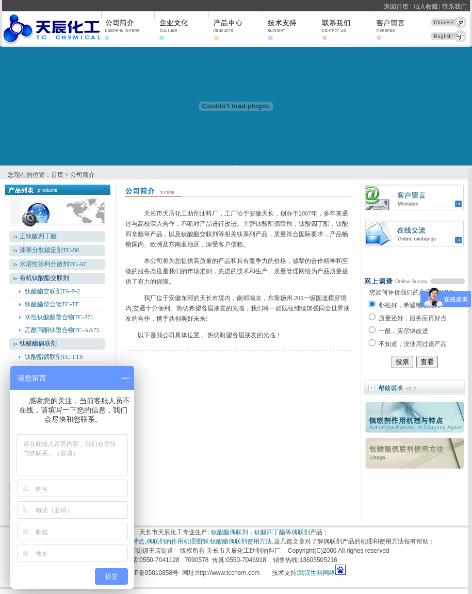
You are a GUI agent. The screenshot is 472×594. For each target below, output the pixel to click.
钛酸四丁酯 (269, 532)
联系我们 (456, 6)
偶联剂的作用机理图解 (177, 541)
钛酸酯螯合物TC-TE (52, 304)
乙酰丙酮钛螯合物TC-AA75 (62, 330)
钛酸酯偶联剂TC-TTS (54, 356)
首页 (57, 174)
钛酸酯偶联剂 (229, 532)
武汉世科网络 (316, 572)
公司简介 (82, 174)
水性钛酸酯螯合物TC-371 (59, 317)
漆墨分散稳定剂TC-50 (49, 250)
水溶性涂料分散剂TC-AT (53, 264)
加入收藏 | (427, 6)
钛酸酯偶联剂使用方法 (241, 541)
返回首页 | (397, 6)
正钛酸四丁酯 (38, 236)
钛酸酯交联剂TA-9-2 (52, 291)
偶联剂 (300, 532)
